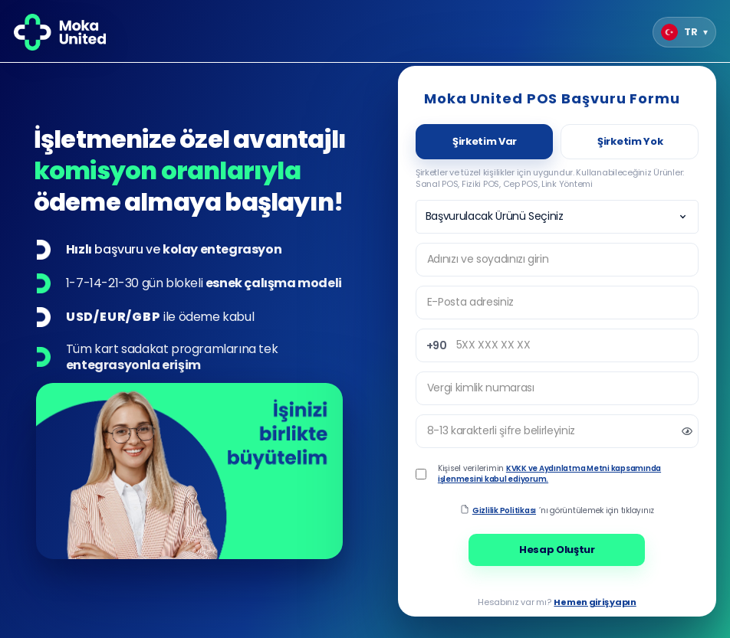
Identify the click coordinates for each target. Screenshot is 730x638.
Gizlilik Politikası (504, 510)
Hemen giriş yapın (595, 602)
